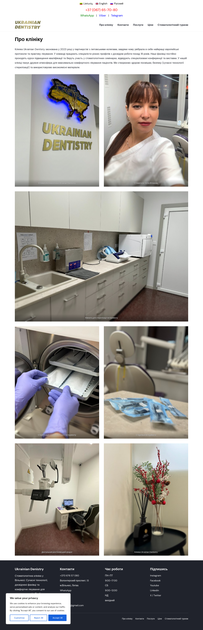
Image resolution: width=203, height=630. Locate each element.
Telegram (117, 15)
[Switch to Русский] (117, 3)
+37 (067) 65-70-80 (101, 10)
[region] (38, 608)
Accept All (57, 617)
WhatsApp (87, 15)
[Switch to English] (101, 3)
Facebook (155, 580)
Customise (19, 617)
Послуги (138, 24)
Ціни (150, 24)
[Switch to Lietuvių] (86, 3)
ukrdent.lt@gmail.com (72, 605)
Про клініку (106, 24)
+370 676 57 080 (69, 575)
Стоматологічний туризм (173, 24)
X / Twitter (155, 595)
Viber (102, 15)
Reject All (38, 617)
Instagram (155, 575)
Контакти (123, 24)
